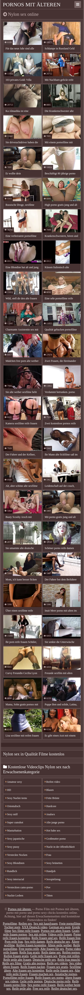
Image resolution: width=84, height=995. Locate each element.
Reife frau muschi (68, 959)
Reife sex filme (12, 963)
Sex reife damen (34, 941)
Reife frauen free (69, 938)
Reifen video (52, 781)
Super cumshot (14, 822)
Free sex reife (41, 988)
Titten (49, 895)
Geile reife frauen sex (43, 956)
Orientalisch (13, 806)
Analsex (50, 814)
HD (8, 790)
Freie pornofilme (69, 923)
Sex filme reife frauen (25, 931)
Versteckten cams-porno (19, 887)
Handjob (50, 871)
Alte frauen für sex (52, 949)
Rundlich (11, 871)
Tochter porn (12, 927)
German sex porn (59, 927)
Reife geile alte (21, 988)
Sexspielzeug (52, 879)
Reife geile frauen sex (59, 970)
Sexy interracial (15, 879)
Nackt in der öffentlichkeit (60, 846)
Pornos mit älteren (31, 4)
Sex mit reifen (37, 934)
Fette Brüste (52, 798)
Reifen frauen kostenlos (31, 945)
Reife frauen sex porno (49, 977)
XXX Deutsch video (34, 927)
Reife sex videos (57, 963)
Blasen (49, 790)
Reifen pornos (71, 952)
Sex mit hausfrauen (45, 923)
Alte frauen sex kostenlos (28, 970)
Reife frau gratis (29, 952)
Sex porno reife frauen (41, 985)
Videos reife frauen (60, 934)
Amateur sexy (14, 781)
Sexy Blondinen (15, 863)
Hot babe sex (52, 830)
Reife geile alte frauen (17, 959)
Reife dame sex (51, 952)
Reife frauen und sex (45, 938)
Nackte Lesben (14, 895)
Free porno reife (29, 949)
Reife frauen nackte (32, 967)
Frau (48, 854)
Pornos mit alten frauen (55, 931)
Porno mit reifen (69, 956)
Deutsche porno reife (57, 981)
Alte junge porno (55, 822)
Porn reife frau (14, 941)
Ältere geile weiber (60, 945)
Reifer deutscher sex (64, 988)
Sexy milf (12, 814)
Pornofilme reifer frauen (18, 977)
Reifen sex (25, 923)
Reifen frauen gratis (16, 956)
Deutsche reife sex (44, 959)
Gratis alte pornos (34, 963)
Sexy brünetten (53, 863)
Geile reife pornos (31, 981)
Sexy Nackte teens (16, 798)
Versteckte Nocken (16, 854)
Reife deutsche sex (58, 941)
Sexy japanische (15, 838)
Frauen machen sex (41, 974)
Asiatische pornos (66, 974)
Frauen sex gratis (57, 967)
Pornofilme (10, 923)
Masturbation (14, 830)
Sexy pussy (12, 846)
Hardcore (50, 806)
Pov (48, 887)
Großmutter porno (55, 838)
